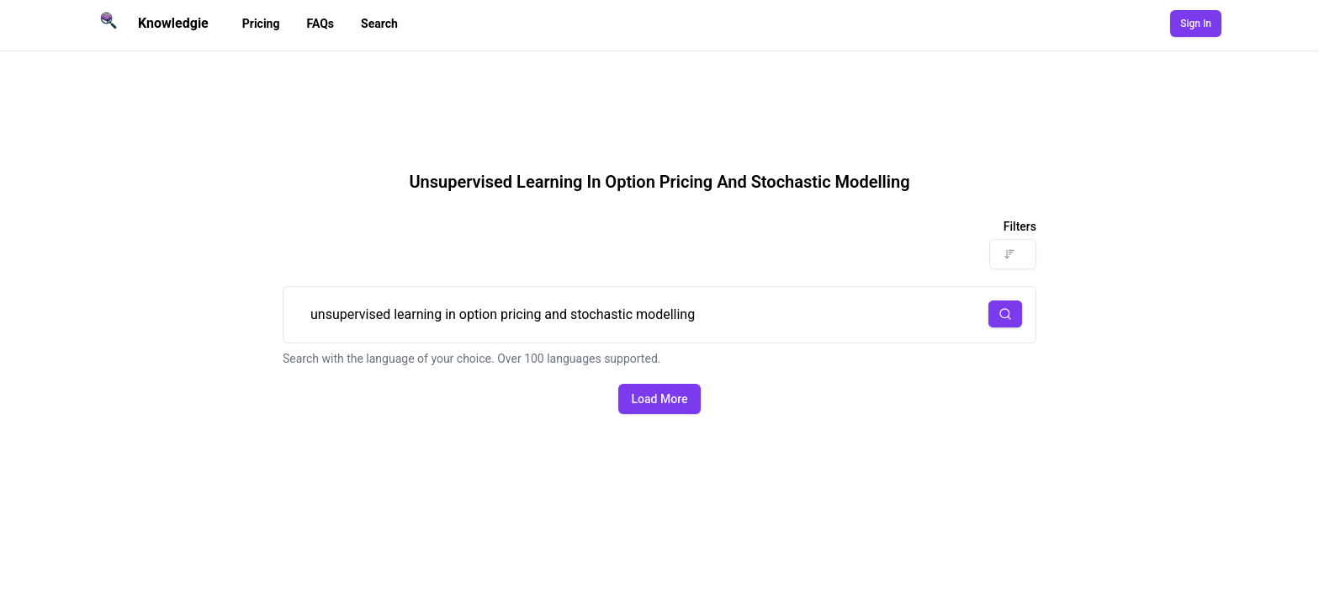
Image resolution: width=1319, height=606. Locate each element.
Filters (1020, 226)
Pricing (261, 23)
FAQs (320, 23)
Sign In (1195, 23)
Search (379, 23)
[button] (1005, 313)
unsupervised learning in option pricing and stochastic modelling (659, 315)
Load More (660, 399)
